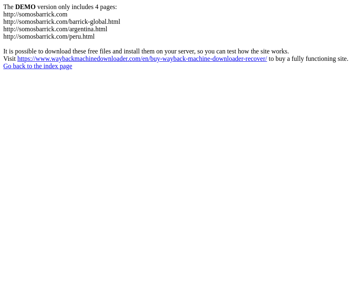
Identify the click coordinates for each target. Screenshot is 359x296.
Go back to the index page (37, 65)
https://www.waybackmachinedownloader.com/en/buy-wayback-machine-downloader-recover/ (142, 58)
